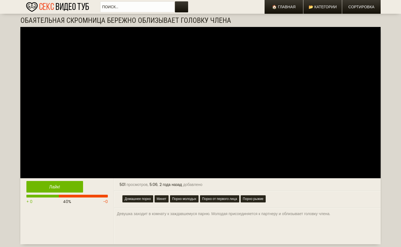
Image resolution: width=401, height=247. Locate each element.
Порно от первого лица (219, 198)
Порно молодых (184, 198)
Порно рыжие (253, 198)
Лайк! (54, 187)
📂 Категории (323, 7)
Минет (161, 198)
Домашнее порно (138, 198)
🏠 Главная (283, 7)
